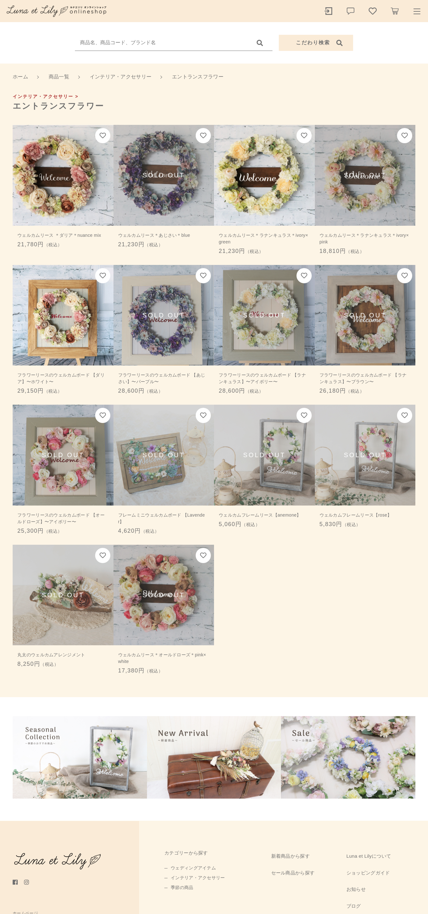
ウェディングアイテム (193, 867)
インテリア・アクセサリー (198, 877)
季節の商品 (182, 887)
